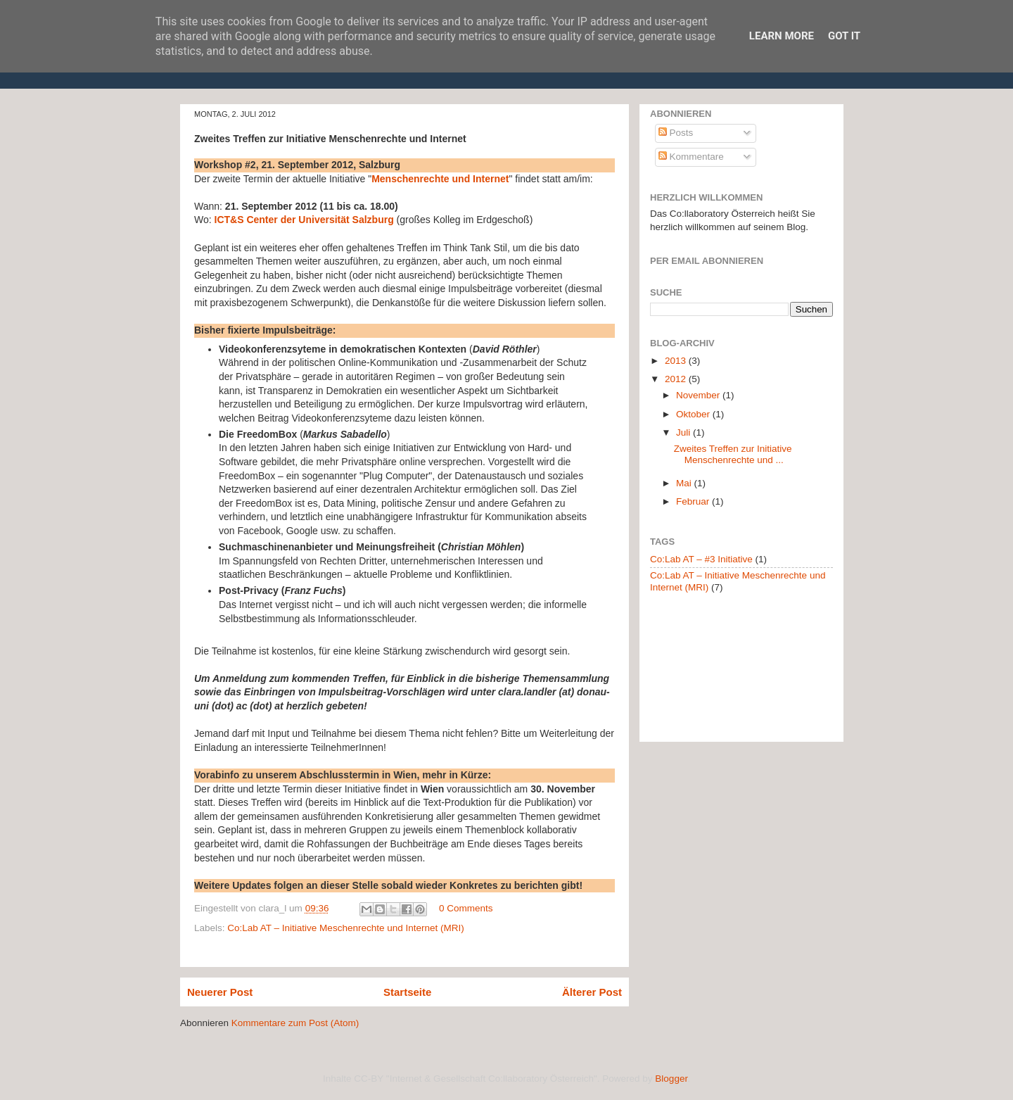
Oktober (694, 414)
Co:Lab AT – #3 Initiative (701, 559)
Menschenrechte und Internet (440, 178)
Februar (694, 501)
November (699, 395)
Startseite (407, 992)
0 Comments (466, 908)
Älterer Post (592, 992)
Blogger (671, 1078)
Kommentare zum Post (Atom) (295, 1023)
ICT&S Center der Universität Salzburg (304, 219)
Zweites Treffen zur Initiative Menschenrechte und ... (733, 454)
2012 (677, 379)
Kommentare (691, 156)
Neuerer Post (220, 992)
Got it (844, 36)
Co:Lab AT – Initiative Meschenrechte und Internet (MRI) (345, 928)
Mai (685, 483)
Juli (684, 432)
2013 (677, 360)
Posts (676, 132)
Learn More (781, 36)
